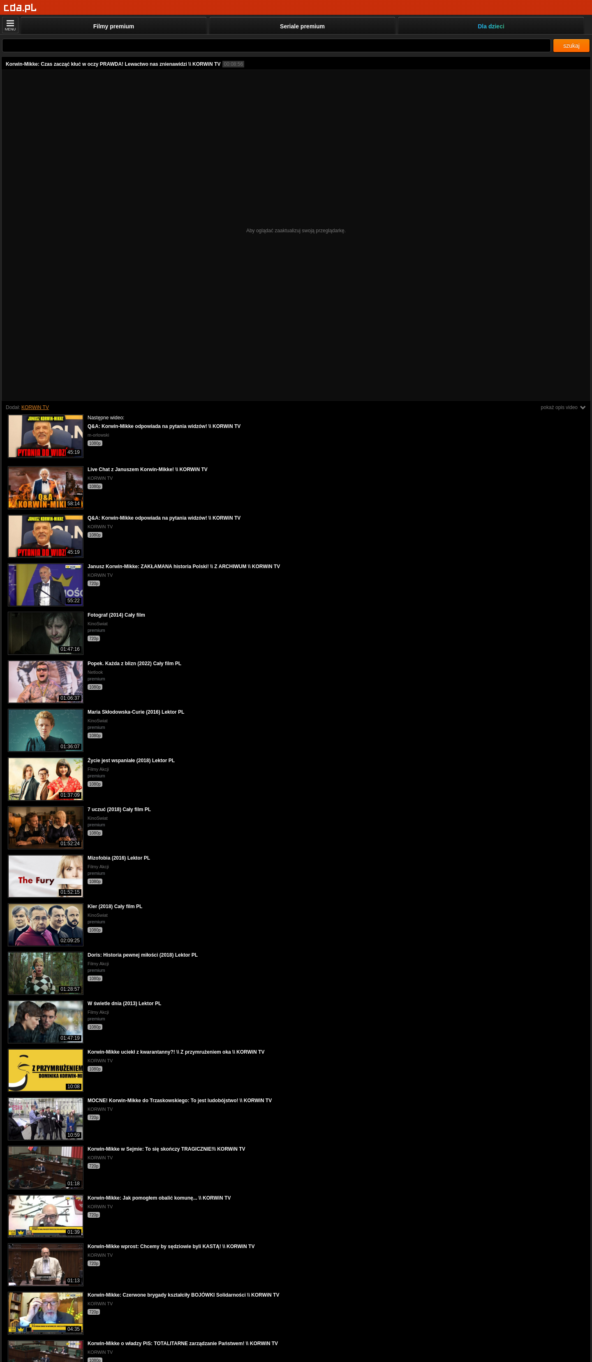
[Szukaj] (276, 45)
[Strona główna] (20, 8)
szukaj (571, 45)
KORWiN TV (35, 407)
